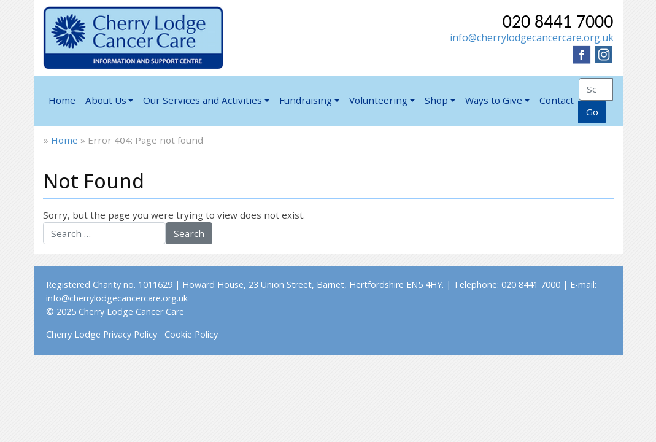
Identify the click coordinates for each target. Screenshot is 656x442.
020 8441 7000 (558, 21)
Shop (436, 100)
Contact (556, 100)
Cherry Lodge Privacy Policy (101, 334)
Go (592, 112)
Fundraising (305, 100)
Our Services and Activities (202, 100)
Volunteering (378, 100)
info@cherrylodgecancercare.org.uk (532, 37)
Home (61, 100)
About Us (105, 100)
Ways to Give (493, 100)
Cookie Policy (191, 334)
